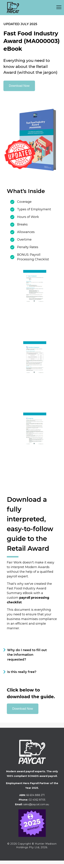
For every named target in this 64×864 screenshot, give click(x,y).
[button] (60, 6)
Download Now (19, 85)
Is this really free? (21, 672)
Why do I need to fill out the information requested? (27, 654)
